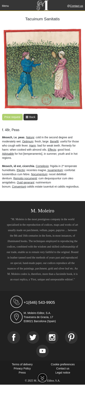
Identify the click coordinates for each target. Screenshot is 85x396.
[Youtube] (42, 351)
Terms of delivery (22, 364)
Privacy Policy (22, 368)
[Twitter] (33, 337)
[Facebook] (13, 337)
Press (22, 372)
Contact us (76, 5)
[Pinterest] (71, 337)
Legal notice (62, 372)
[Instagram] (52, 337)
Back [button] (30, 117)
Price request (12, 117)
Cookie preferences (63, 364)
